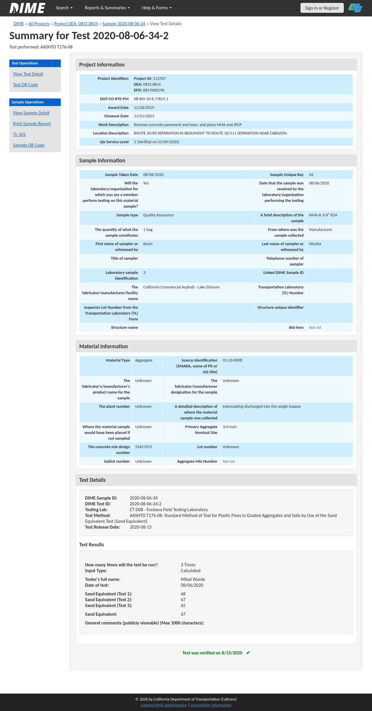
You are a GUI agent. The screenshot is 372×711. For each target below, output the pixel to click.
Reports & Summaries (107, 7)
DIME (19, 23)
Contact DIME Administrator (164, 705)
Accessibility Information (211, 705)
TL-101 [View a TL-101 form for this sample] (19, 134)
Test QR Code (25, 84)
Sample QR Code (28, 145)
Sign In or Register (322, 8)
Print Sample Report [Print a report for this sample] (32, 123)
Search (64, 7)
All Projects (38, 23)
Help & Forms (157, 7)
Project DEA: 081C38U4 (76, 23)
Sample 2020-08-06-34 (124, 23)
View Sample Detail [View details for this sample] (31, 113)
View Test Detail (28, 74)
